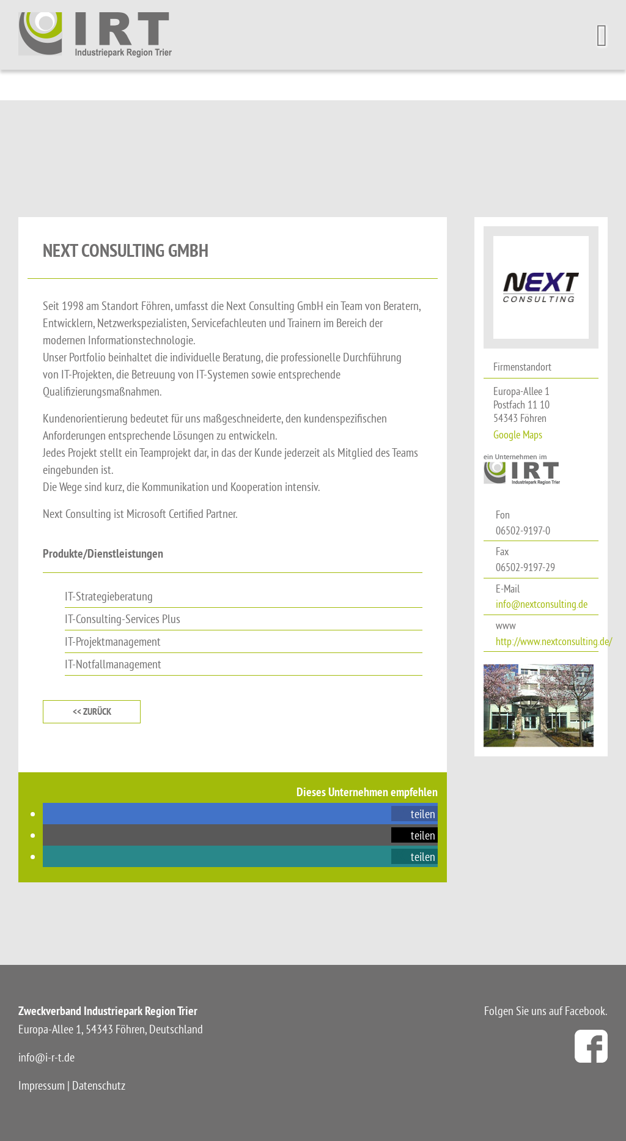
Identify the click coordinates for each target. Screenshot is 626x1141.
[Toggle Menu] (605, 35)
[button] (414, 813)
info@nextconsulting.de (541, 604)
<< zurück (92, 711)
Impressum (41, 1085)
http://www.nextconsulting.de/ (554, 641)
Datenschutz (98, 1085)
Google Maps (517, 434)
